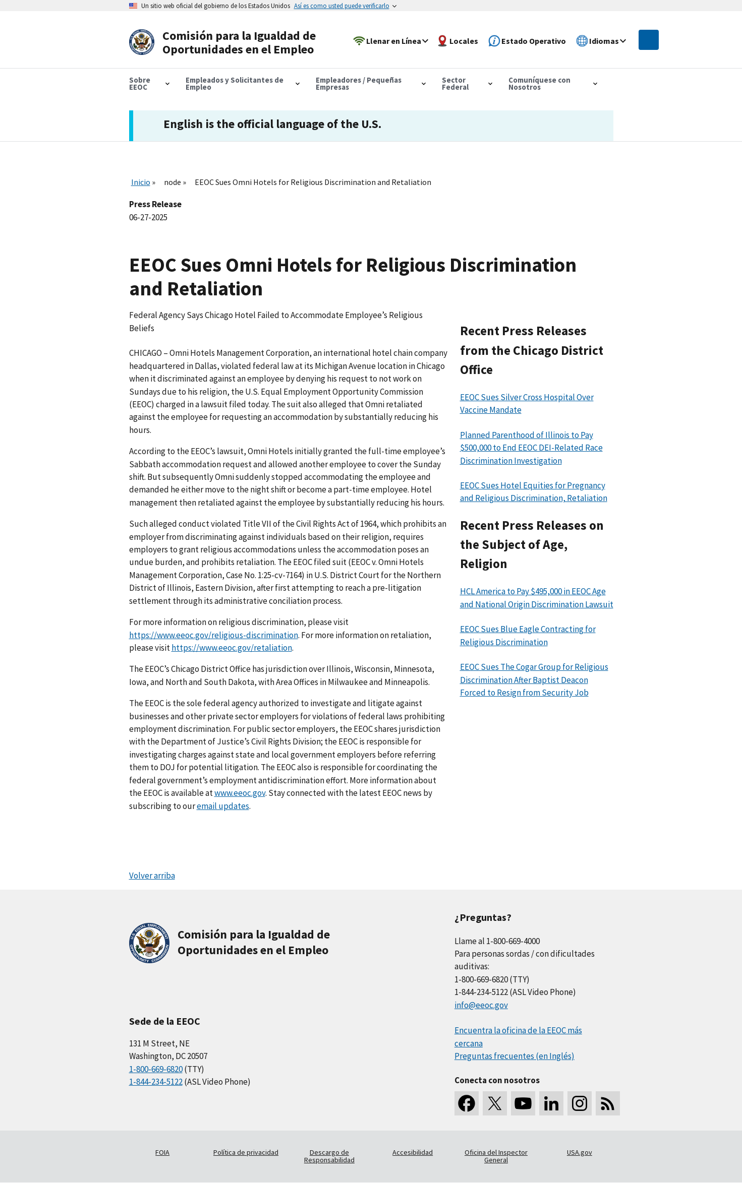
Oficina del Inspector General (496, 1156)
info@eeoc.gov (481, 1005)
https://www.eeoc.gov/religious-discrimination (213, 635)
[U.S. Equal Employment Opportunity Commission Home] (226, 42)
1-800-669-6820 (156, 1069)
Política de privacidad (245, 1152)
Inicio (140, 182)
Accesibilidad (412, 1152)
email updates (223, 806)
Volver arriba (152, 875)
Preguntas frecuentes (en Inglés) (514, 1056)
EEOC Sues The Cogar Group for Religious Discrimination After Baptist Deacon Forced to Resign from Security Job (534, 679)
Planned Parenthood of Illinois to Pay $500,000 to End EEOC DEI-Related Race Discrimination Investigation (531, 447)
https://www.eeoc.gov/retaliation (232, 647)
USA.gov (579, 1152)
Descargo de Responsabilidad (329, 1156)
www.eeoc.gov (239, 792)
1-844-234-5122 (156, 1081)
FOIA (162, 1152)
